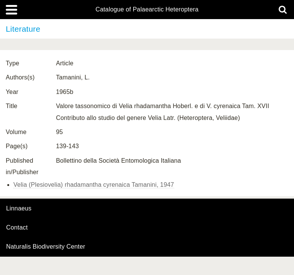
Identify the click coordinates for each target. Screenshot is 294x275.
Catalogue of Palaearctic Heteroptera (146, 9)
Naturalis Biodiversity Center (45, 247)
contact (17, 227)
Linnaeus (18, 208)
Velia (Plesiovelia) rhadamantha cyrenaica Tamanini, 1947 (93, 184)
